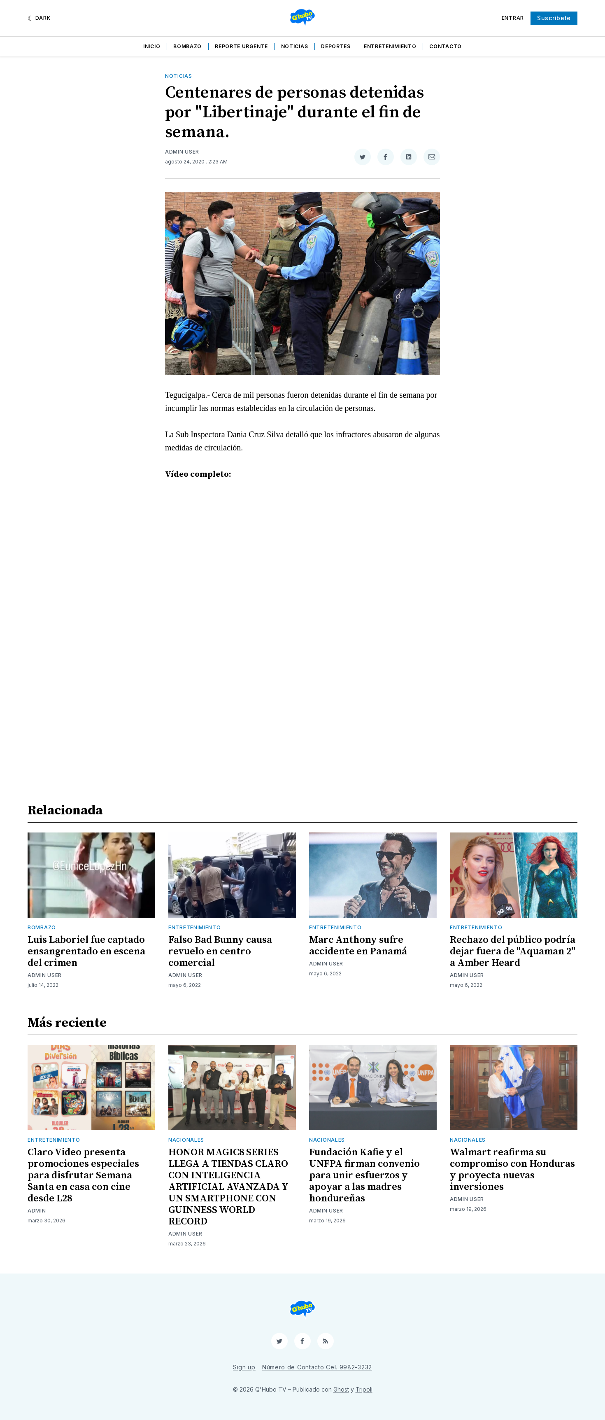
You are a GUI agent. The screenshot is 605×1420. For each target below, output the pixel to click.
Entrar (513, 18)
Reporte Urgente (241, 46)
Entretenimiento (390, 46)
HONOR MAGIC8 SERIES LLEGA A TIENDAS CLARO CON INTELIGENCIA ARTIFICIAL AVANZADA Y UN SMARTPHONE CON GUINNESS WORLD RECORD (228, 1187)
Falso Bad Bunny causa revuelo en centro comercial (220, 951)
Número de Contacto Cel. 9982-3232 (317, 1367)
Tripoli (364, 1389)
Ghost (341, 1389)
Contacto (445, 46)
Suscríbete (554, 17)
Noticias (294, 46)
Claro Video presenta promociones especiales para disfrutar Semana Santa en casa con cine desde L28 (83, 1175)
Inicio (151, 46)
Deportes (336, 46)
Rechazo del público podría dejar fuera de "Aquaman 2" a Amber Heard (512, 951)
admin (37, 1211)
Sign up (244, 1367)
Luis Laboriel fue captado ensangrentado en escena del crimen (86, 951)
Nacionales (186, 1140)
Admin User (182, 152)
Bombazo (187, 46)
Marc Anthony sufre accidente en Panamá (358, 946)
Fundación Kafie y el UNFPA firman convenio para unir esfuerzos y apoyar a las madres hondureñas (364, 1175)
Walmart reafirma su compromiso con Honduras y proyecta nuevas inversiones (512, 1169)
